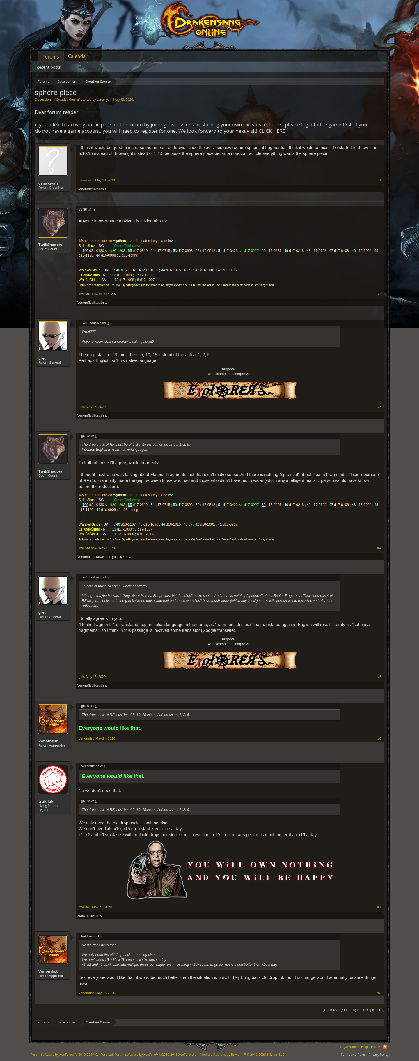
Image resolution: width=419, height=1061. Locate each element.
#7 (379, 907)
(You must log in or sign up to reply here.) (353, 1009)
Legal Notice (349, 1046)
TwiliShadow (50, 244)
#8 (379, 993)
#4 (379, 548)
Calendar (78, 56)
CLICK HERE (272, 131)
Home (375, 1046)
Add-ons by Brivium (242, 1054)
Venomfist (85, 189)
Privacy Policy (378, 1054)
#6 (379, 738)
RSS (385, 1047)
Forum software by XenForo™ (156, 1054)
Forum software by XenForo (72, 1054)
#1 (379, 180)
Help (364, 1046)
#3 (379, 407)
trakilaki (46, 801)
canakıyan (104, 99)
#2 (379, 294)
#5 (379, 677)
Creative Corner (67, 99)
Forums (50, 57)
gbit (42, 358)
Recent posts (48, 67)
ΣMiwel (99, 556)
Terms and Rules (353, 1054)
